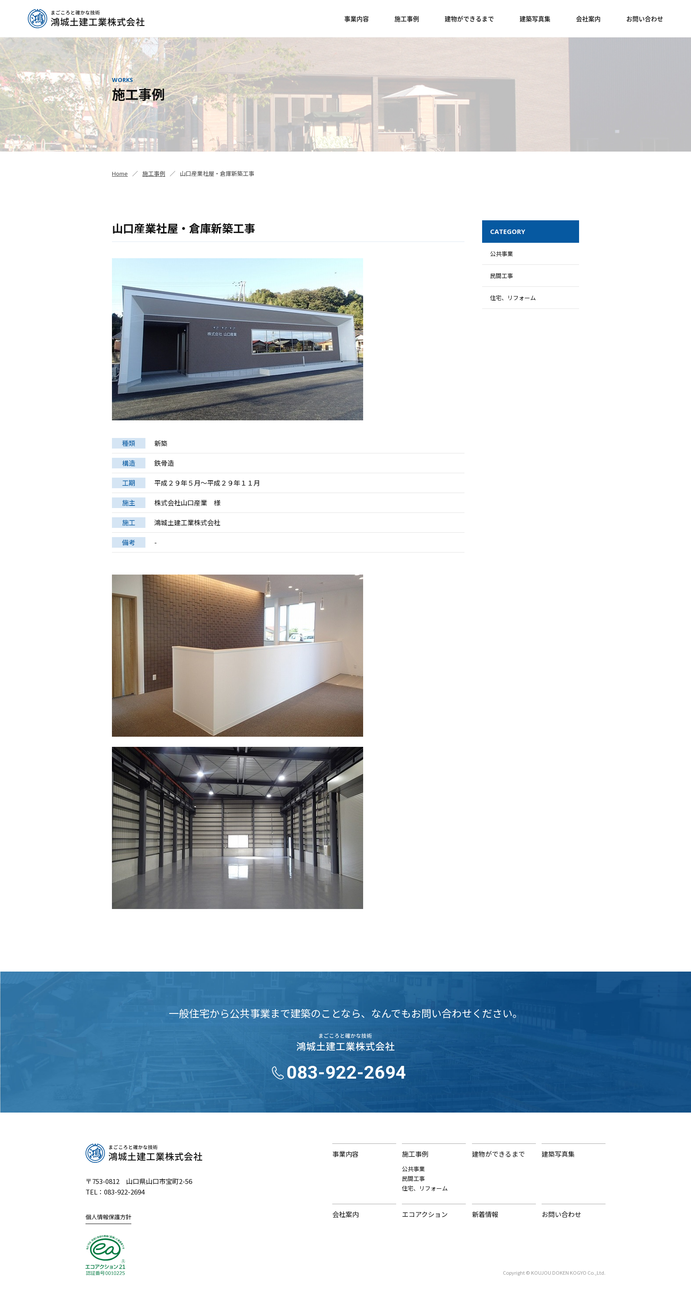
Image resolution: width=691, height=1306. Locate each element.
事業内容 (356, 18)
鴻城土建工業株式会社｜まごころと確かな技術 (143, 1153)
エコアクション (425, 1214)
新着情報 (485, 1214)
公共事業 (501, 253)
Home (120, 173)
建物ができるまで (469, 18)
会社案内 (588, 18)
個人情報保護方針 (108, 1217)
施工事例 (406, 18)
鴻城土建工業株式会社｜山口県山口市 (86, 18)
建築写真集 (535, 18)
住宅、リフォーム (513, 297)
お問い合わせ (644, 18)
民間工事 (501, 275)
